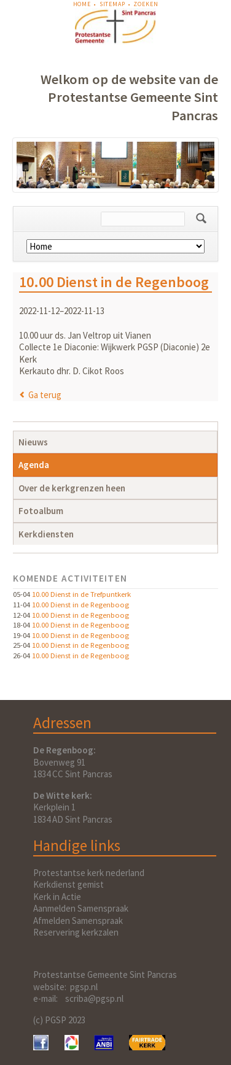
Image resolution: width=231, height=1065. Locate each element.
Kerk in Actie (57, 896)
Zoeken (145, 4)
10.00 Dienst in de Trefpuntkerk (81, 594)
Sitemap (112, 4)
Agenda (33, 465)
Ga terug (44, 395)
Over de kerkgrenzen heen (71, 488)
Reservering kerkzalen (76, 932)
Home (82, 4)
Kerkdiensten (46, 534)
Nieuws (33, 442)
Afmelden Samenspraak (78, 920)
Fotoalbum (40, 511)
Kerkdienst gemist (68, 884)
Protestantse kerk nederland (88, 873)
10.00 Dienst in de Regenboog (80, 604)
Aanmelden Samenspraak (80, 908)
